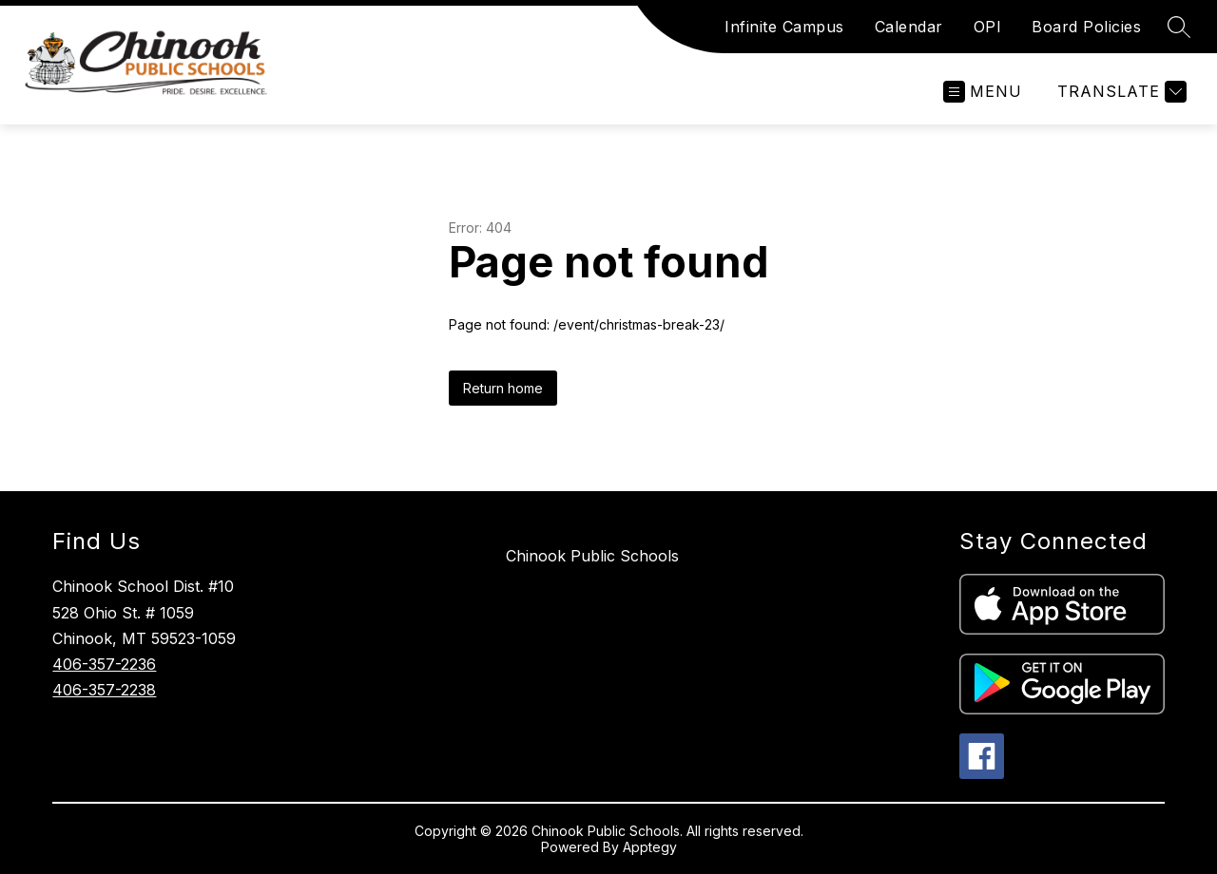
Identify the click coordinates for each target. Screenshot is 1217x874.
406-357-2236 (104, 664)
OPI (988, 26)
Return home (503, 388)
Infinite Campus (784, 26)
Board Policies (1086, 26)
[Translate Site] (1120, 92)
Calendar (909, 26)
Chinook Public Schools (592, 555)
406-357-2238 (104, 689)
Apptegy (650, 847)
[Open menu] (982, 92)
